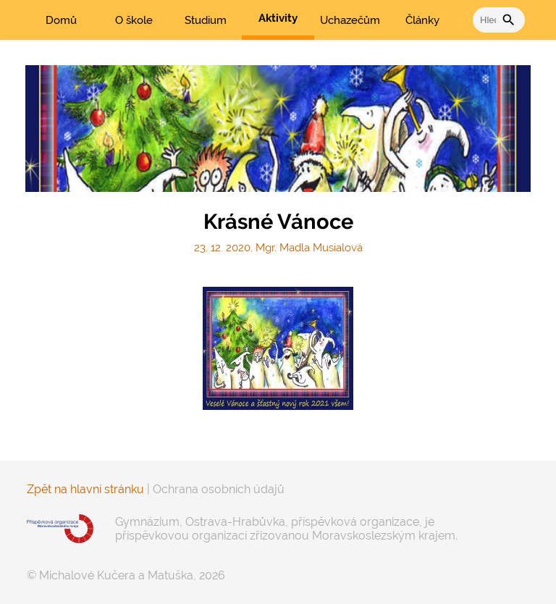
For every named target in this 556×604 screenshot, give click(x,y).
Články (422, 20)
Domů (61, 20)
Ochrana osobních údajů (219, 489)
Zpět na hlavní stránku (85, 489)
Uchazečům (350, 20)
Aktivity (278, 18)
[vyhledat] (487, 20)
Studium (206, 20)
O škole (134, 20)
